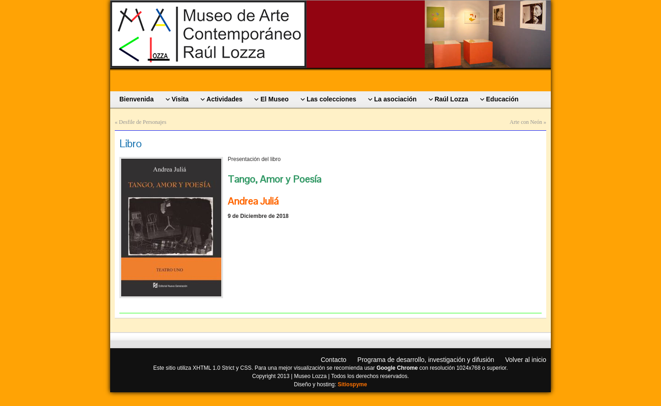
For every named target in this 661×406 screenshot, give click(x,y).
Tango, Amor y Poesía (274, 178)
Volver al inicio (526, 359)
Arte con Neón (526, 122)
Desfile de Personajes (142, 122)
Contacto (334, 359)
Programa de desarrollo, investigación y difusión (426, 359)
